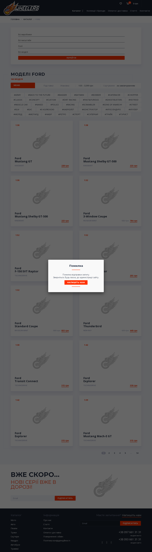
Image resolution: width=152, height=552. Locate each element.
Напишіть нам (76, 282)
